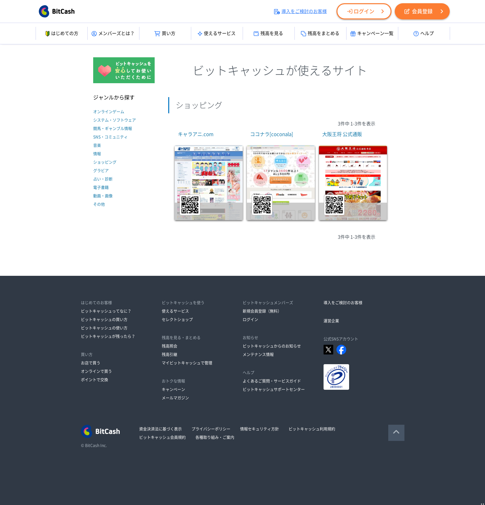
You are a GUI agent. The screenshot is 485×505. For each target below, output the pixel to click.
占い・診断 (103, 179)
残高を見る (268, 33)
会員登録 (418, 11)
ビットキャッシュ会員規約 (162, 437)
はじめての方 (61, 33)
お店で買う (90, 363)
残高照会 (169, 346)
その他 (99, 204)
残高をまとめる (320, 33)
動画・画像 (103, 196)
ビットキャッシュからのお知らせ (272, 346)
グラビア (101, 171)
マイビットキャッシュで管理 (187, 363)
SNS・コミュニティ (110, 137)
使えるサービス (217, 33)
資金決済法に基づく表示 (160, 429)
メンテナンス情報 (258, 354)
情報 (97, 154)
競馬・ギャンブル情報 (112, 128)
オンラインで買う (96, 371)
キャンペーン (173, 389)
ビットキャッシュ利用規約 (312, 429)
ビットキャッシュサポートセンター (274, 389)
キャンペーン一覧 (371, 33)
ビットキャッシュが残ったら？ (108, 336)
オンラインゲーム (108, 112)
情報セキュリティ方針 (259, 429)
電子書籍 (101, 187)
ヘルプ (423, 33)
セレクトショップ (177, 319)
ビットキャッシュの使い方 (104, 328)
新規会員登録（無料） (262, 311)
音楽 (97, 145)
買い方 (164, 33)
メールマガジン (175, 398)
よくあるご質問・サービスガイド (272, 381)
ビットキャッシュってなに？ (106, 311)
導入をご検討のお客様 (300, 11)
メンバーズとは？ (113, 33)
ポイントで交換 (94, 380)
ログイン (360, 11)
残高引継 (169, 354)
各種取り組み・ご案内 (214, 437)
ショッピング (104, 162)
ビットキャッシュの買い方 (104, 319)
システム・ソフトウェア (114, 120)
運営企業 (331, 321)
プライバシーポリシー (211, 429)
